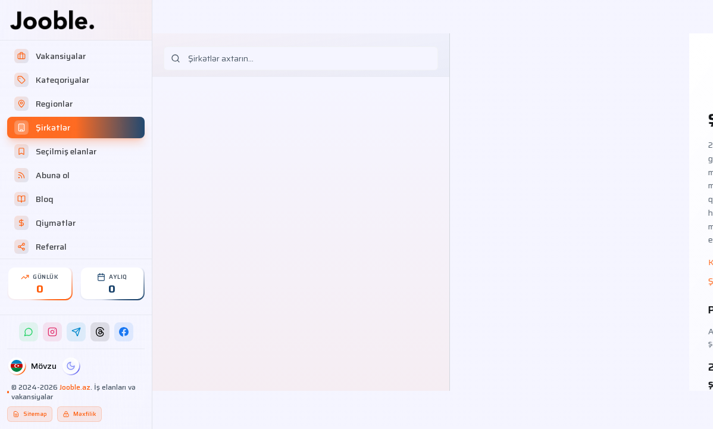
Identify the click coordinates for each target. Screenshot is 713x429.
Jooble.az (75, 387)
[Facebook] (123, 331)
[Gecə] (70, 365)
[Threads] (100, 331)
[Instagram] (52, 331)
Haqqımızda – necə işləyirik (633, 262)
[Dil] (16, 365)
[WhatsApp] (28, 331)
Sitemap (29, 413)
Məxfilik (79, 413)
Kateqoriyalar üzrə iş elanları (522, 262)
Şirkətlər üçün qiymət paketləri (525, 281)
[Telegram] (76, 331)
